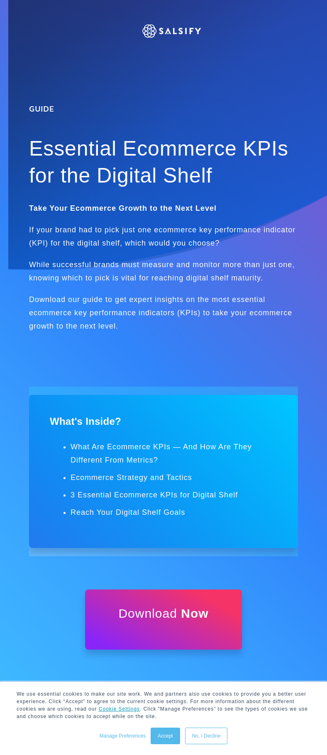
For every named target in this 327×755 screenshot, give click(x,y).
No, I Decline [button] (206, 736)
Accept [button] (165, 736)
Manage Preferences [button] (123, 736)
